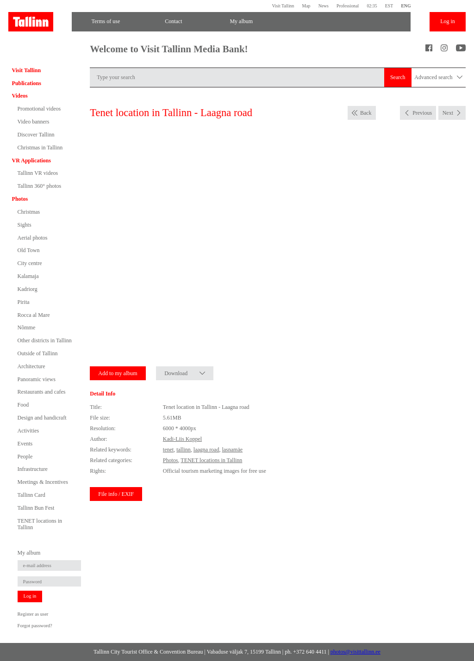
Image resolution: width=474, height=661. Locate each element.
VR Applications (31, 160)
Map (306, 5)
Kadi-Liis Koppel (182, 439)
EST (389, 5)
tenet (168, 449)
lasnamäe (232, 449)
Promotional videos (39, 108)
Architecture (31, 366)
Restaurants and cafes (42, 392)
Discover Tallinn (36, 134)
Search (397, 77)
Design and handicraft (42, 417)
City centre (30, 263)
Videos (20, 96)
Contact (173, 21)
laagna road (206, 449)
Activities (28, 430)
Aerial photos (33, 238)
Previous (422, 113)
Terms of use (105, 21)
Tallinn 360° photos (40, 186)
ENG (406, 5)
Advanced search (438, 77)
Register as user (33, 614)
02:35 (372, 5)
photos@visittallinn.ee (355, 652)
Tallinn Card (31, 495)
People (25, 456)
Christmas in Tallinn (40, 147)
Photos (20, 199)
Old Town (29, 250)
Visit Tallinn (283, 5)
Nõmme (27, 327)
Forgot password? (35, 625)
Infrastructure (33, 469)
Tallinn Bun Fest (36, 508)
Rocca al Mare (34, 315)
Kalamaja (28, 276)
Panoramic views (37, 379)
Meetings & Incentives (43, 482)
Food (23, 405)
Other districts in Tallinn (45, 340)
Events (25, 443)
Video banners (34, 121)
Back (366, 113)
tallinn (183, 449)
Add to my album (117, 373)
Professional (348, 5)
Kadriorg (27, 289)
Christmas (29, 212)
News (323, 5)
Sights (24, 225)
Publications (26, 83)
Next (448, 113)
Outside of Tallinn (38, 353)
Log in (447, 21)
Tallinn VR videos (38, 173)
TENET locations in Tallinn (40, 524)
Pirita (24, 302)
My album (241, 21)
